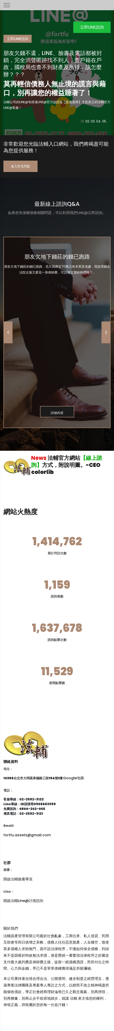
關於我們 (10, 928)
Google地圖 (73, 778)
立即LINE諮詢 (92, 27)
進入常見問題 (20, 166)
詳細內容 (57, 413)
